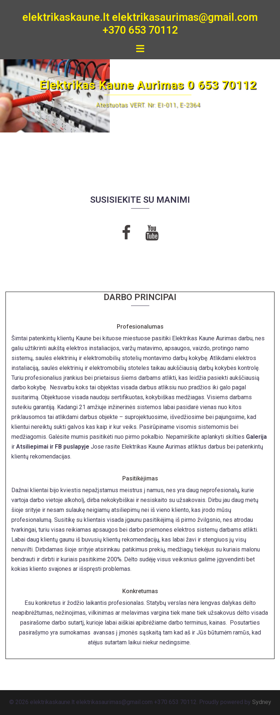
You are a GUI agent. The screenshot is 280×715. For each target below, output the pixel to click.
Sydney (261, 702)
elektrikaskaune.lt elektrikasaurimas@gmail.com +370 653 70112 (140, 23)
